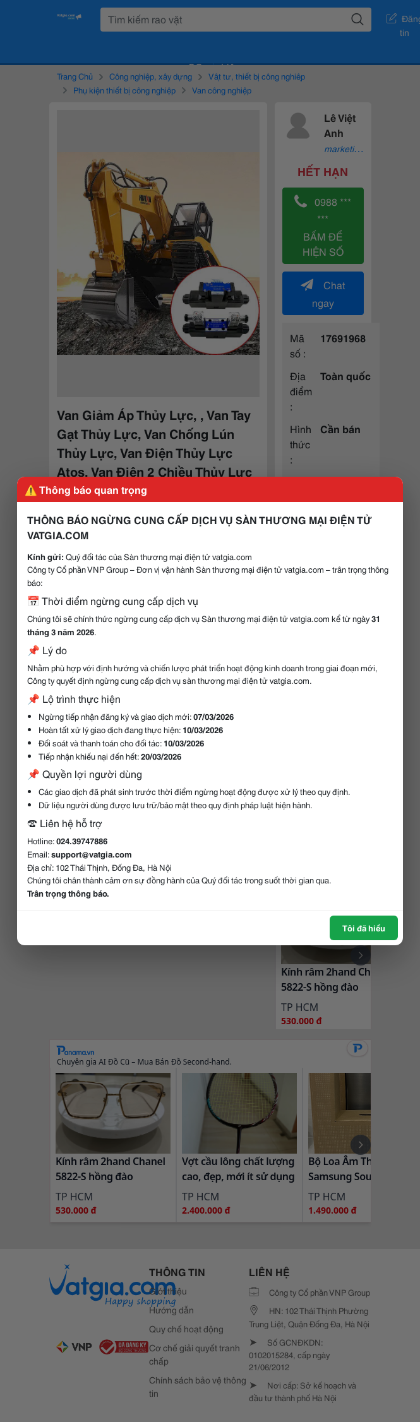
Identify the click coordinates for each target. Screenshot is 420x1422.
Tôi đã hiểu (363, 927)
